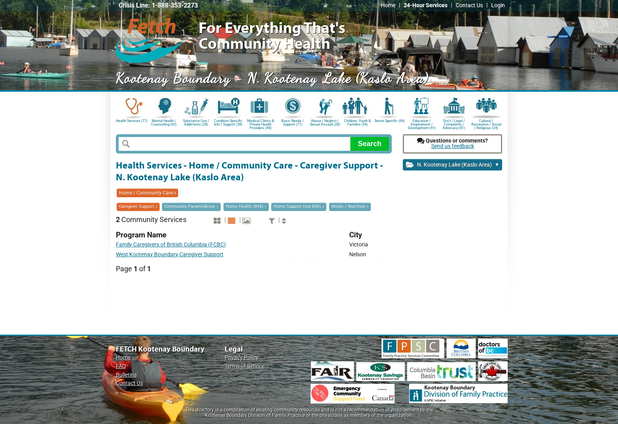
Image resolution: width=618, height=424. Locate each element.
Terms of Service (244, 366)
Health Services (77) (131, 121)
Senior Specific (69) (389, 121)
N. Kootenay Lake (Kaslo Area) (452, 165)
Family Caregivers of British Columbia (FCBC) (171, 244)
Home (388, 5)
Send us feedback (452, 146)
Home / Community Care (147, 193)
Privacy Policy (242, 357)
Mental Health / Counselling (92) (164, 122)
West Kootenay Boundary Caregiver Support (169, 254)
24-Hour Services (425, 5)
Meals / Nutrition (350, 206)
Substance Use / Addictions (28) (196, 122)
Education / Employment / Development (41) (422, 124)
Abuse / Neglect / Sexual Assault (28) (325, 122)
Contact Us (469, 5)
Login (498, 5)
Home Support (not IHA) (299, 206)
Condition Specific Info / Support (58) (228, 122)
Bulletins (126, 375)
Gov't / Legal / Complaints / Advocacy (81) (454, 124)
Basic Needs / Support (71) (292, 122)
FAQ (121, 366)
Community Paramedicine (191, 206)
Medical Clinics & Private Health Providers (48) (260, 124)
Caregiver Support (138, 206)
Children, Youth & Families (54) (357, 122)
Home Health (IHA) (246, 206)
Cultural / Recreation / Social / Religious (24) (486, 124)
